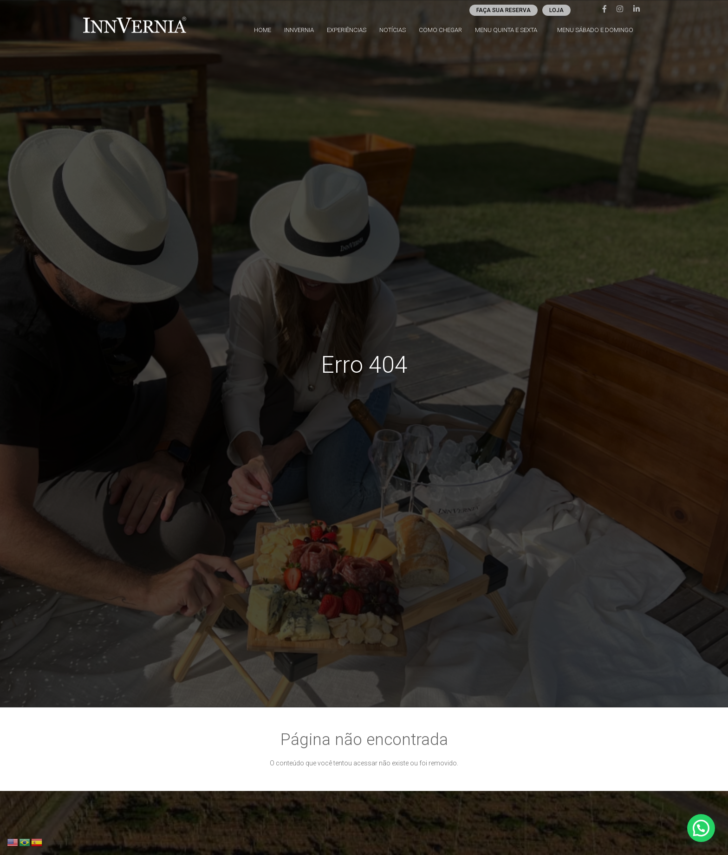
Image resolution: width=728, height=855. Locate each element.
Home (268, 29)
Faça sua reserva (506, 10)
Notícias (398, 29)
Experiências (352, 29)
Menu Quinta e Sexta (510, 29)
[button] (701, 828)
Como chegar (445, 29)
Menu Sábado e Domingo (598, 29)
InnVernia (304, 29)
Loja (559, 10)
